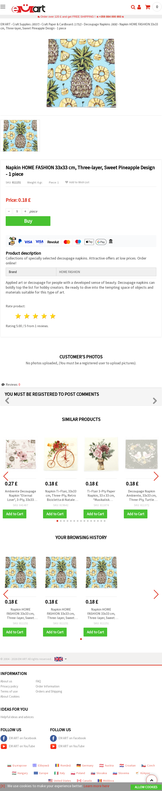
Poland (78, 773)
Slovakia (99, 773)
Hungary (20, 773)
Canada (84, 781)
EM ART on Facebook (18, 738)
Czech (148, 765)
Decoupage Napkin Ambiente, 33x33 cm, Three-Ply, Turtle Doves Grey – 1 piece (142, 495)
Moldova (106, 781)
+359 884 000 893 (110, 16)
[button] (57, 521)
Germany (85, 765)
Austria (106, 765)
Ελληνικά (40, 765)
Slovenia (121, 773)
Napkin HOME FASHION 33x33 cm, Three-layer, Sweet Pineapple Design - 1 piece (20, 613)
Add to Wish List (77, 182)
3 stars (35, 316)
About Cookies (10, 696)
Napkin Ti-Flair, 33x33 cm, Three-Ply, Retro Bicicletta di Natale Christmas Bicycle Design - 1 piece (60, 495)
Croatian (128, 765)
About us (6, 681)
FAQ (38, 681)
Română (63, 765)
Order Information (47, 686)
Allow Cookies (146, 787)
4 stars (44, 316)
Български (17, 765)
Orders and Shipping (49, 691)
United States (59, 781)
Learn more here (96, 785)
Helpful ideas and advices (17, 717)
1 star (18, 316)
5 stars (53, 316)
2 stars (27, 316)
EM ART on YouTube (17, 746)
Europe (41, 773)
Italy (59, 773)
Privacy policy (9, 686)
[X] (2, 785)
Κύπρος (142, 773)
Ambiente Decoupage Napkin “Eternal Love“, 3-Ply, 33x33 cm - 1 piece (20, 495)
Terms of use (9, 691)
